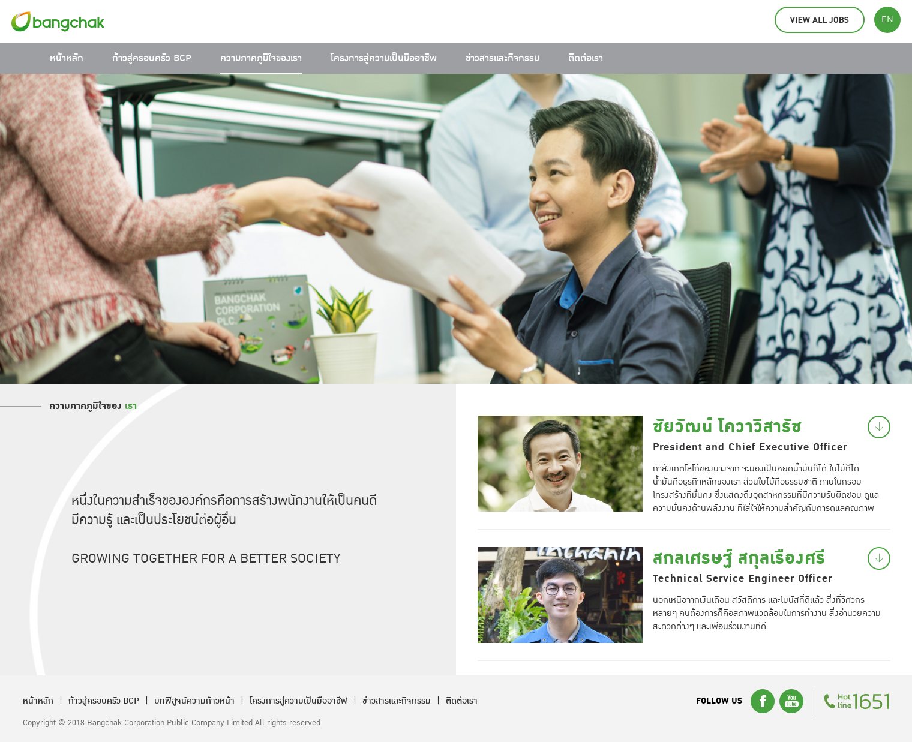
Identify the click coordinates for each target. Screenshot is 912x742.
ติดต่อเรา (585, 58)
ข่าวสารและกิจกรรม (502, 58)
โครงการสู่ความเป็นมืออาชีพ (384, 58)
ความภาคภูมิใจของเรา (261, 58)
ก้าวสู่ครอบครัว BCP (151, 58)
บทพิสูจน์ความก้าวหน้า (194, 701)
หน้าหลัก (66, 58)
